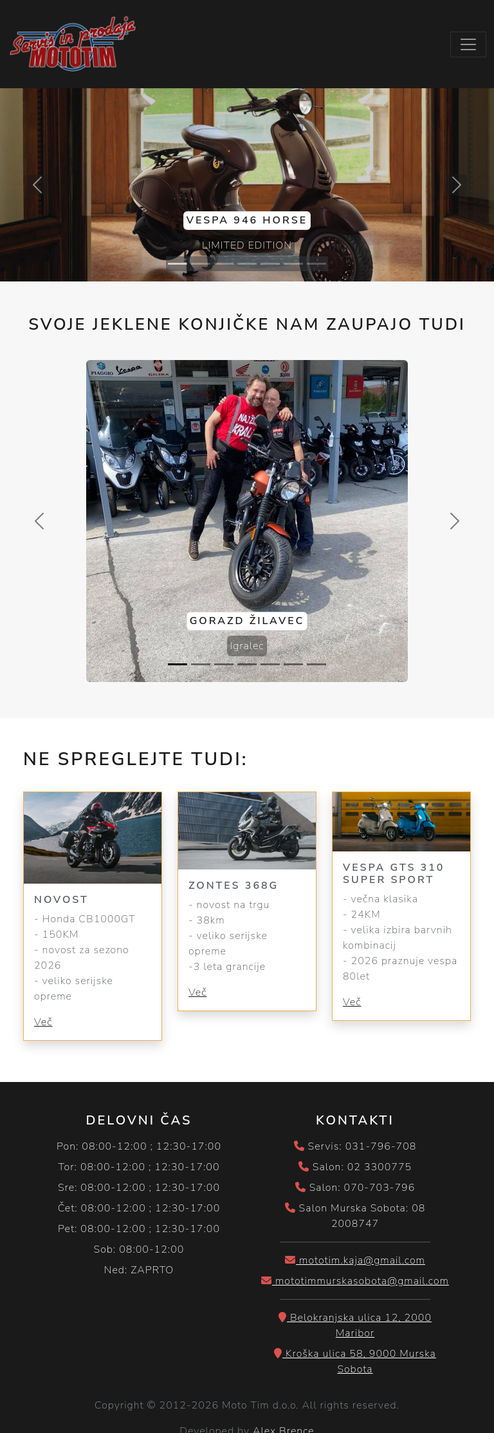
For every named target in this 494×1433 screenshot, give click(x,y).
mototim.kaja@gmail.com (355, 1260)
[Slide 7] (316, 263)
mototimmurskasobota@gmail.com (355, 1281)
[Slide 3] (223, 263)
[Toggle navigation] (468, 44)
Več (43, 1022)
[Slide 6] (293, 263)
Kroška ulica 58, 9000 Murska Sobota (355, 1361)
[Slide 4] (247, 263)
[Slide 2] (200, 263)
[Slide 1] (177, 263)
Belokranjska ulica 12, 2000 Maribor (355, 1325)
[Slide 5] (270, 263)
